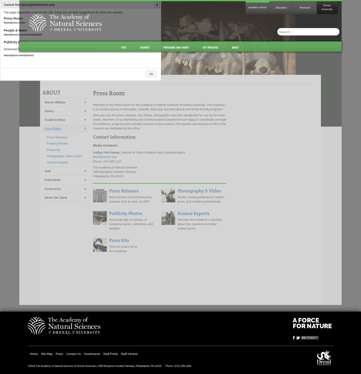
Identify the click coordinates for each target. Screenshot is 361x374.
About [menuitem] (235, 47)
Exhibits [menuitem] (145, 47)
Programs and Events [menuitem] (176, 47)
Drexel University (326, 7)
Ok (151, 74)
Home (34, 354)
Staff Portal (110, 354)
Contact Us (73, 354)
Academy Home (257, 7)
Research (305, 7)
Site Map (47, 354)
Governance (92, 354)
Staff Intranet (129, 354)
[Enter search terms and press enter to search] (298, 31)
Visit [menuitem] (123, 47)
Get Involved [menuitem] (210, 47)
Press (59, 354)
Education (281, 7)
